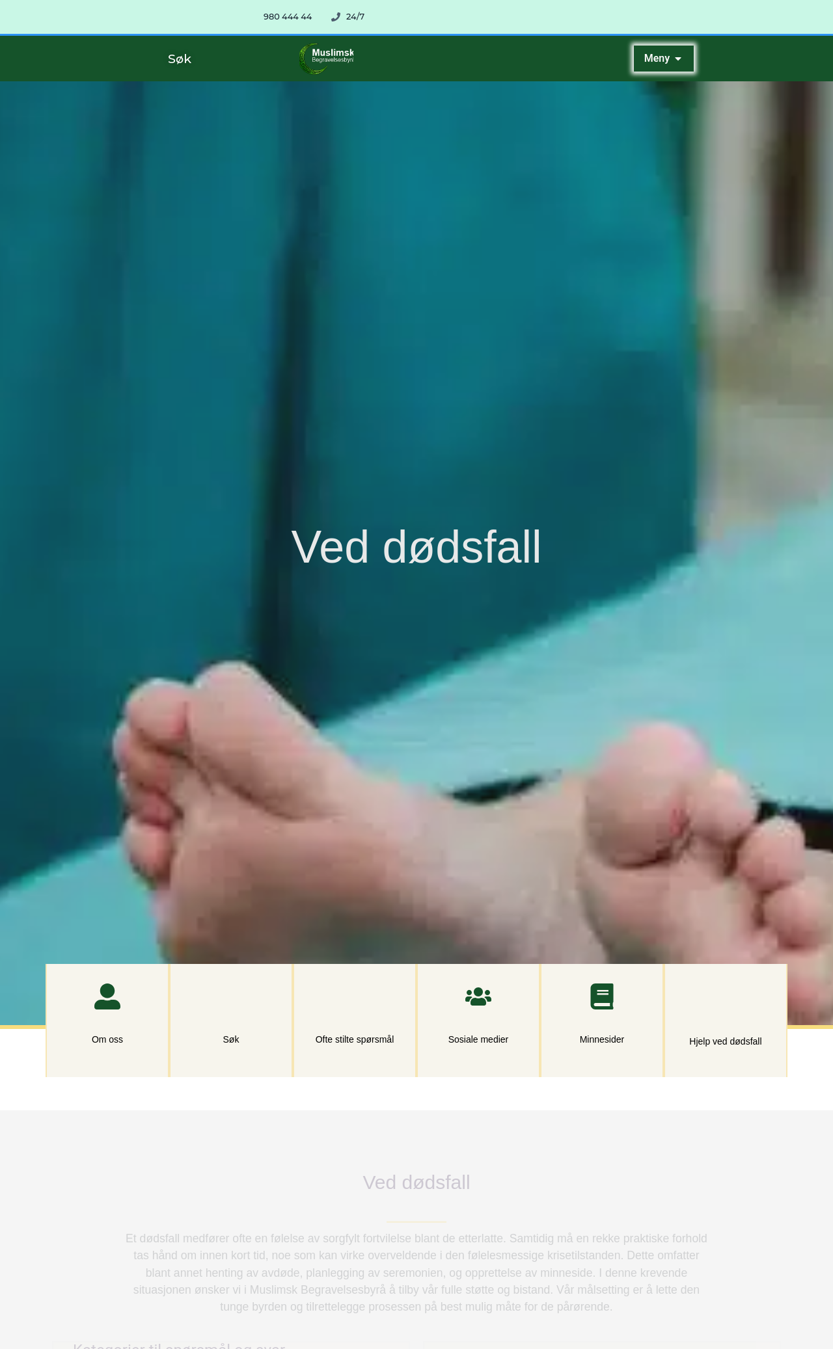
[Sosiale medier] (478, 996)
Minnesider (602, 1039)
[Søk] (231, 996)
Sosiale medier (478, 1039)
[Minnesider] (602, 996)
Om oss (107, 1039)
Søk (231, 1039)
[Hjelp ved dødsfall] (725, 997)
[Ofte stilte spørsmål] (355, 996)
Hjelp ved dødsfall (725, 1041)
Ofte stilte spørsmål (355, 1039)
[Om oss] (107, 996)
